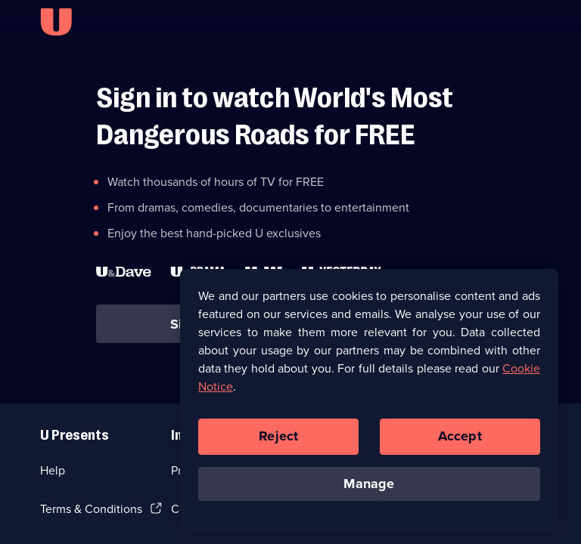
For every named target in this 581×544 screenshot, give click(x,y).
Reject (278, 440)
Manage (368, 487)
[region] (369, 403)
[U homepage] (56, 22)
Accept (460, 440)
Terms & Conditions (91, 509)
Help (52, 470)
